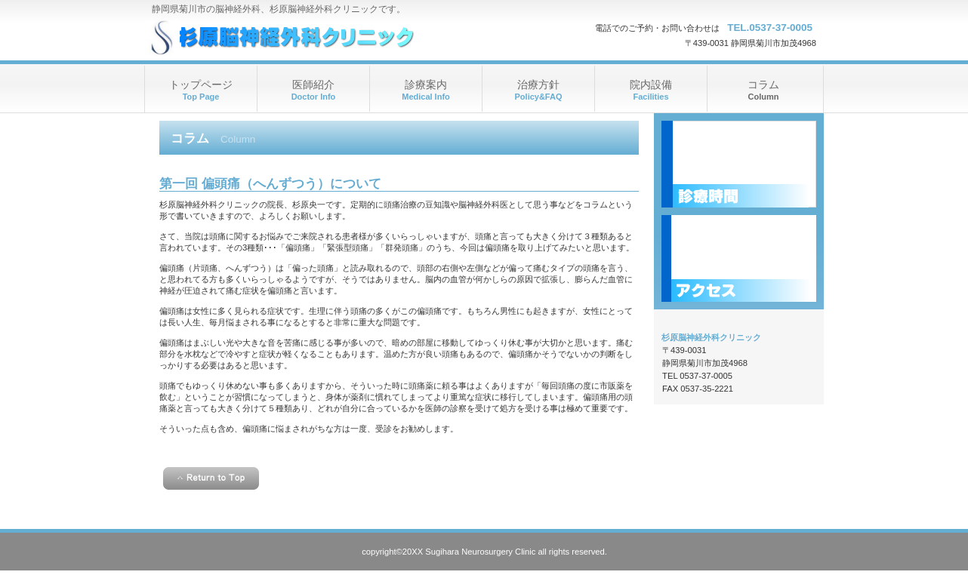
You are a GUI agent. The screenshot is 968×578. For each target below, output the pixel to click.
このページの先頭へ (211, 478)
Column (763, 96)
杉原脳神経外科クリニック (295, 37)
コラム (763, 84)
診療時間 (738, 164)
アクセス (738, 258)
